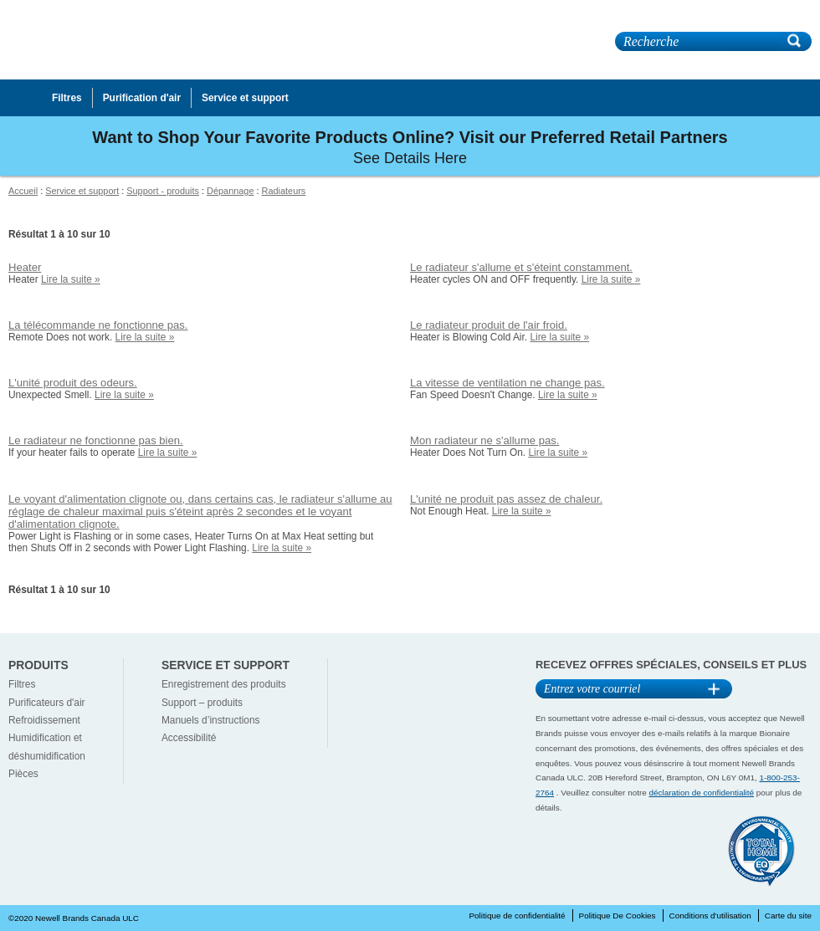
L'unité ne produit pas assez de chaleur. (506, 499)
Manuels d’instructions (210, 720)
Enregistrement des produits (223, 684)
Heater (24, 267)
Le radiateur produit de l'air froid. (488, 325)
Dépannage (230, 191)
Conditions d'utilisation (710, 915)
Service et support (82, 191)
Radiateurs (284, 191)
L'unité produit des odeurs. (72, 382)
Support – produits (202, 702)
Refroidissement (44, 720)
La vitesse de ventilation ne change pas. (507, 382)
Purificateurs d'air (46, 702)
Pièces (23, 774)
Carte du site (788, 915)
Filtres (21, 684)
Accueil (23, 191)
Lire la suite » (70, 279)
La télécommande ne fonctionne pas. (97, 325)
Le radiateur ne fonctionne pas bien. (95, 440)
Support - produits (162, 191)
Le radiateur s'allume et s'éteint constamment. (521, 267)
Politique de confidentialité (517, 915)
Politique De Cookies (617, 915)
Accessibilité (188, 738)
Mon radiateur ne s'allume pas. (484, 440)
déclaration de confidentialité (702, 792)
